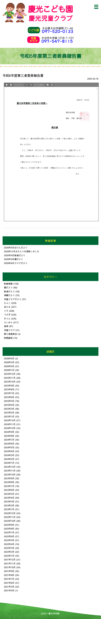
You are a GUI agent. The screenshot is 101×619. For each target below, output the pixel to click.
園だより (8, 287)
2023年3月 (9, 501)
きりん (7, 318)
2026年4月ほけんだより (15, 247)
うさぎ (7, 314)
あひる (7, 306)
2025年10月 (10, 381)
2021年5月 (9, 586)
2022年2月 (9, 551)
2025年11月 (10, 377)
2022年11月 (10, 516)
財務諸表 (8, 337)
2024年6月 (9, 443)
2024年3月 (9, 455)
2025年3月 (9, 408)
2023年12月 (10, 466)
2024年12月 (10, 420)
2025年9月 (9, 385)
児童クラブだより (12, 299)
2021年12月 (10, 559)
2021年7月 (9, 578)
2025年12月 (10, 373)
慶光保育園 (53, 613)
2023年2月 (9, 505)
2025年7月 (9, 393)
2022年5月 (9, 540)
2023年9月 (9, 478)
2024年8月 (9, 435)
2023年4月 (9, 497)
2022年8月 (9, 528)
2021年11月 (10, 563)
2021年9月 (9, 571)
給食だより (9, 291)
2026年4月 (9, 358)
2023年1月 (9, 509)
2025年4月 (9, 404)
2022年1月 (9, 555)
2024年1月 (9, 462)
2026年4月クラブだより (15, 263)
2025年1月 (9, 416)
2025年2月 (9, 412)
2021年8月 (9, 575)
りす (6, 310)
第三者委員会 (10, 333)
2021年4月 (9, 590)
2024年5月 (9, 447)
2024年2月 (9, 458)
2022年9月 (9, 524)
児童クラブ (9, 330)
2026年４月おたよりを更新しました (21, 251)
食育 (6, 326)
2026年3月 (9, 362)
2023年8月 (9, 482)
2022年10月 (10, 520)
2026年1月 (9, 369)
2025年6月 (9, 397)
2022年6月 (9, 536)
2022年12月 (10, 513)
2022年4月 (9, 544)
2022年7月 (9, 532)
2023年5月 (9, 493)
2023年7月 (9, 486)
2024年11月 (10, 424)
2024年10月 (10, 428)
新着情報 (8, 283)
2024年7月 (9, 439)
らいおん (8, 322)
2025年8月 (9, 389)
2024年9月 (9, 431)
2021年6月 (9, 582)
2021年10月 (10, 567)
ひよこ (7, 302)
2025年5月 (9, 400)
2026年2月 (9, 366)
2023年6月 (9, 489)
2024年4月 (9, 451)
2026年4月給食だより (14, 255)
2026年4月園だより (13, 259)
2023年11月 (10, 470)
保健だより (9, 295)
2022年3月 (9, 547)
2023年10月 (10, 474)
